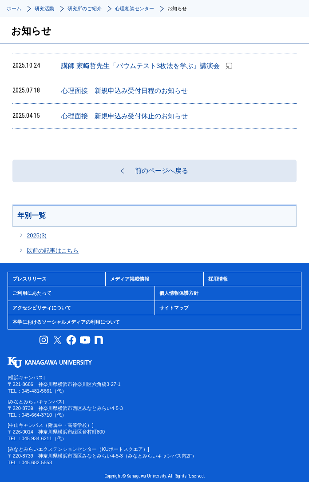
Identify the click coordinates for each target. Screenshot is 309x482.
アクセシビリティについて (41, 307)
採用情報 (218, 278)
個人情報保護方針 (178, 293)
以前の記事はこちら (53, 250)
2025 (37, 235)
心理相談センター (134, 8)
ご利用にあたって (32, 293)
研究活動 (44, 8)
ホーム (14, 8)
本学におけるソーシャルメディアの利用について (66, 322)
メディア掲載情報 (129, 278)
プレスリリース (29, 278)
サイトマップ (174, 307)
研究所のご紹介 (84, 8)
